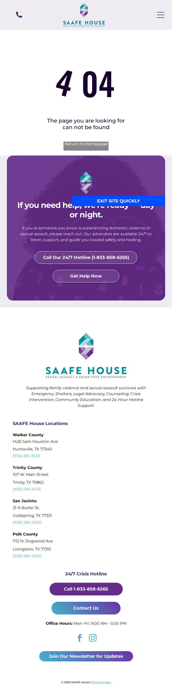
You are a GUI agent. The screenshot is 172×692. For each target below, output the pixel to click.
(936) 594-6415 (27, 489)
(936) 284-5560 (27, 522)
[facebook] (79, 638)
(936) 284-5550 (27, 556)
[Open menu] (160, 15)
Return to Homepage (86, 144)
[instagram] (92, 638)
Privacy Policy (101, 682)
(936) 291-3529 (26, 456)
